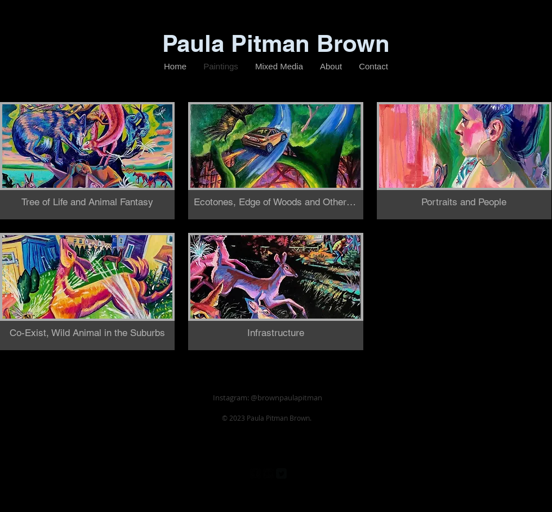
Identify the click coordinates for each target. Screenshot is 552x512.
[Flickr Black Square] (268, 473)
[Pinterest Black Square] (294, 473)
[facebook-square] (255, 473)
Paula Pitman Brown (276, 43)
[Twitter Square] (281, 473)
